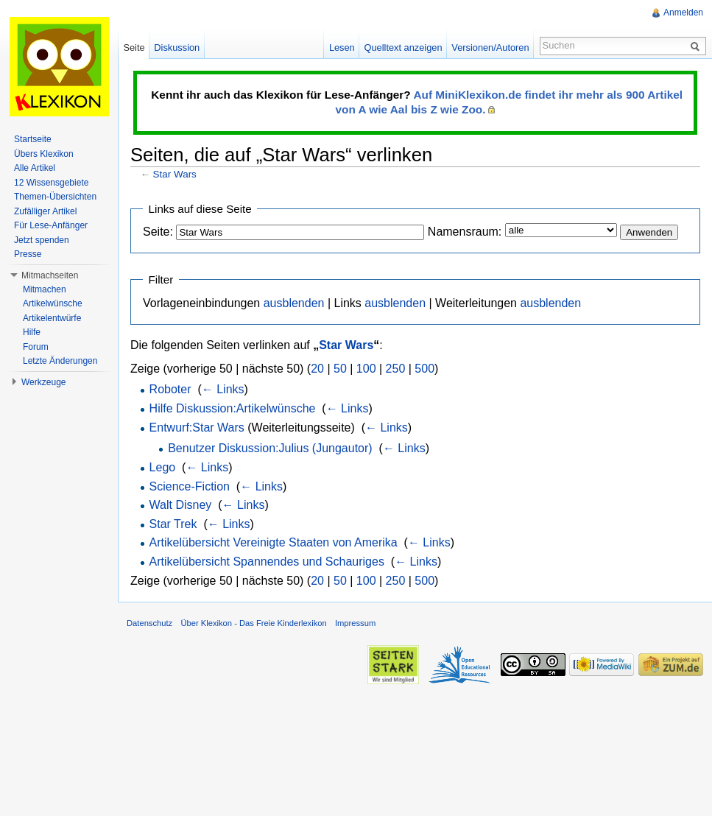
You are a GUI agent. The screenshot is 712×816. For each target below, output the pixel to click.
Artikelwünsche (52, 303)
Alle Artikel (34, 168)
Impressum (355, 623)
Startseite (33, 139)
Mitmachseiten (49, 275)
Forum (36, 347)
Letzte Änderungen (60, 361)
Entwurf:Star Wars (196, 427)
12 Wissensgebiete (51, 182)
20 (317, 368)
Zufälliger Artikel (45, 211)
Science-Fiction (189, 486)
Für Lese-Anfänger (51, 225)
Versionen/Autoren (490, 47)
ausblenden (294, 303)
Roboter (170, 389)
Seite (133, 47)
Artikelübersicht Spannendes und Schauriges (266, 561)
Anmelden (683, 12)
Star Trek (173, 524)
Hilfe (31, 332)
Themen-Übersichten (55, 196)
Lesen (342, 47)
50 (340, 368)
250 (396, 368)
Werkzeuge (43, 382)
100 (366, 368)
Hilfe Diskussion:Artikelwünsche (232, 408)
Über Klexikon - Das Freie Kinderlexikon (253, 623)
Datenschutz (149, 623)
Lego (162, 467)
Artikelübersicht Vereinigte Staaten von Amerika (273, 542)
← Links (223, 389)
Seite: (158, 231)
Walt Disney (180, 505)
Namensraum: (464, 231)
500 (424, 368)
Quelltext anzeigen (403, 47)
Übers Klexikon (44, 154)
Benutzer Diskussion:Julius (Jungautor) (270, 448)
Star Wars (175, 174)
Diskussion (177, 47)
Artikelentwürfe (52, 318)
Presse (27, 254)
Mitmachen (44, 289)
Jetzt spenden (41, 240)
